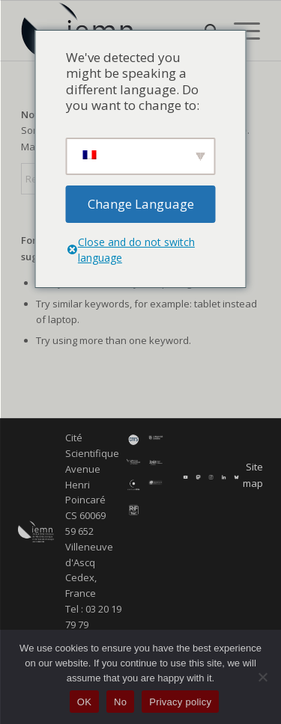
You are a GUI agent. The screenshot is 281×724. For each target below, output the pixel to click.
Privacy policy (180, 702)
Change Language (141, 203)
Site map (253, 474)
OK (84, 702)
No (120, 702)
